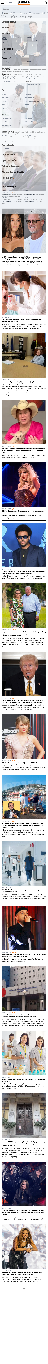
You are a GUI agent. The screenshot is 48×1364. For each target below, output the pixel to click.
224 (15, 821)
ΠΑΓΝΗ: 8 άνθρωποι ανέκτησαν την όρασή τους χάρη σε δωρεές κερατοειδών (21, 891)
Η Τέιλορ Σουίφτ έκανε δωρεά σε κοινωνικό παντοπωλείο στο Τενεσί (23, 512)
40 (15, 952)
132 (15, 629)
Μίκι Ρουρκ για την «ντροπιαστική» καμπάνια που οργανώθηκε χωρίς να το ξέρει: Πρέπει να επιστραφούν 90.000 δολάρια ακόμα (23, 451)
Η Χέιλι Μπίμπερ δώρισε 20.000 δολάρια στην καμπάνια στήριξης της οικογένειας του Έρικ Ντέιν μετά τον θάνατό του (23, 258)
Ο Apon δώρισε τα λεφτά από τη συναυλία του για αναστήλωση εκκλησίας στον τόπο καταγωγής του (24, 955)
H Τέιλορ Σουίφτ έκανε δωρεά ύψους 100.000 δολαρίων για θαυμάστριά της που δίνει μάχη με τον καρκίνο (23, 764)
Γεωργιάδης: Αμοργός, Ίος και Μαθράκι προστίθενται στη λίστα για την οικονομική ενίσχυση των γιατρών (24, 71)
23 (15, 67)
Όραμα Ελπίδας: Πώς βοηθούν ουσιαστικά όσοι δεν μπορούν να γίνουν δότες (24, 1080)
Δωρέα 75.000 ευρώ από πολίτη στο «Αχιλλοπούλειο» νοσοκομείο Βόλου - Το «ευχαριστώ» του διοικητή (20, 1016)
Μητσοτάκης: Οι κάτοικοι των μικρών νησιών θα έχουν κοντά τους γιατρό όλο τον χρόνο (23, 196)
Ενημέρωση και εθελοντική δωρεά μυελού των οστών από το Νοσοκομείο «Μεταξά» (23, 320)
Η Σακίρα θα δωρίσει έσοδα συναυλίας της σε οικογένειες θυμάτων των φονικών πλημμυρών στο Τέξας (22, 1274)
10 (14, 380)
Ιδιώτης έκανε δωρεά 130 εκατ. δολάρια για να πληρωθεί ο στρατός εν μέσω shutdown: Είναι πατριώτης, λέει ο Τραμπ (22, 701)
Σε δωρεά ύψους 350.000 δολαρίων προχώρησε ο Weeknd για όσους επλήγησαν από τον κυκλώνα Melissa (23, 572)
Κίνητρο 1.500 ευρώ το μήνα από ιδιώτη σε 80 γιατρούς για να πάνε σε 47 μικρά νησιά (23, 133)
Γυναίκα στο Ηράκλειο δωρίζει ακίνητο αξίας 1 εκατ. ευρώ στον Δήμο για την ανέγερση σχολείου (24, 383)
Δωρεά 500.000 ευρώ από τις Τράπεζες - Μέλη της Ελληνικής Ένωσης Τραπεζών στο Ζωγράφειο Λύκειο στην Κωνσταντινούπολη (23, 1144)
